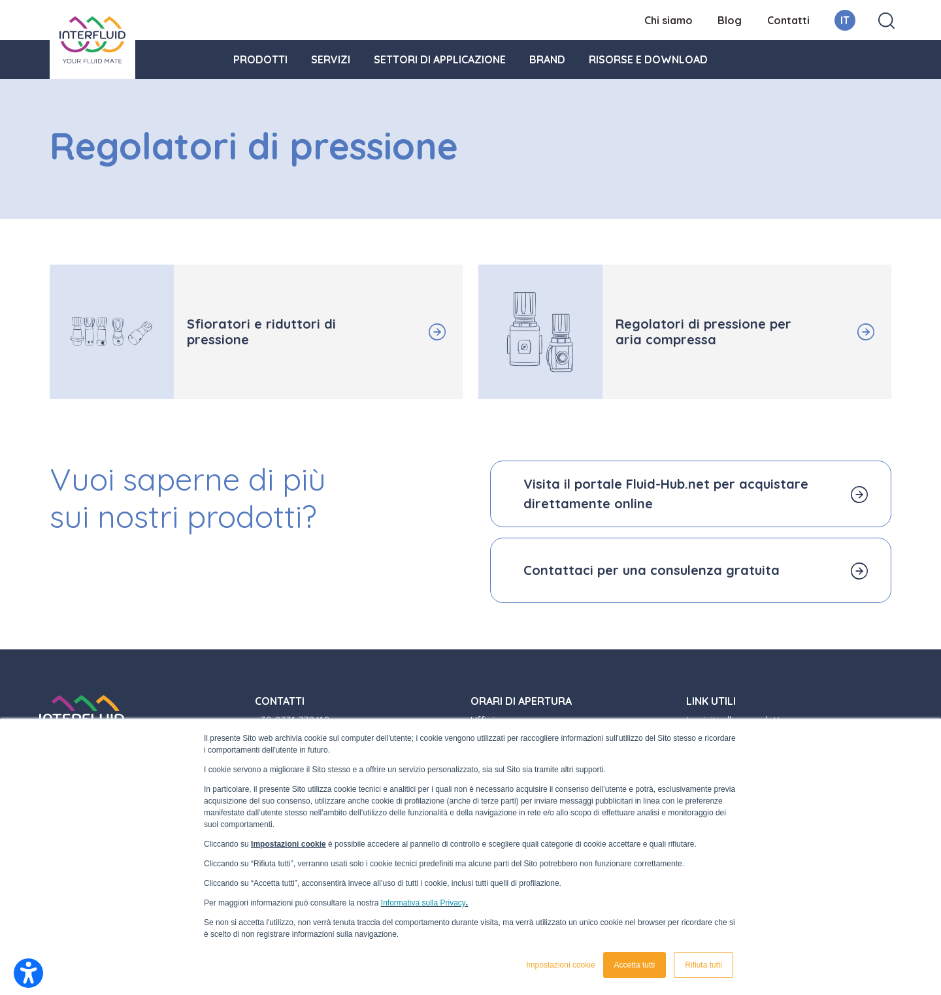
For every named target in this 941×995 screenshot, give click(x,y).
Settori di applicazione (440, 59)
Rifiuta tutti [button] (703, 965)
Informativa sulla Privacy (423, 902)
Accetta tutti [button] (634, 965)
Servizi (330, 59)
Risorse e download (648, 59)
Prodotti (260, 59)
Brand (547, 59)
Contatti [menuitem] (788, 20)
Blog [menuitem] (730, 20)
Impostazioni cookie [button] (560, 965)
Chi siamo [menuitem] (668, 20)
